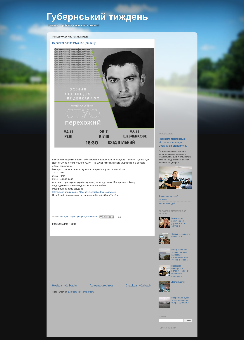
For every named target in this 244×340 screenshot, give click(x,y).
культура (70, 217)
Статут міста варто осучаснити (180, 235)
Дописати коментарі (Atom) (81, 292)
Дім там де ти (178, 282)
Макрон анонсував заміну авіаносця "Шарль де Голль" (180, 300)
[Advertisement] (101, 259)
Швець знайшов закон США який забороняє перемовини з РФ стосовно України (179, 255)
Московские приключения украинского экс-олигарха (179, 222)
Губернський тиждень (97, 16)
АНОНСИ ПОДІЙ (167, 203)
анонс (62, 217)
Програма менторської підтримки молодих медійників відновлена (173, 142)
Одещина (80, 217)
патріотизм (91, 217)
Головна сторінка (101, 285)
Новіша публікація (64, 285)
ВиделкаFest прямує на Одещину (74, 43)
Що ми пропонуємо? (168, 196)
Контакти (163, 200)
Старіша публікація (138, 285)
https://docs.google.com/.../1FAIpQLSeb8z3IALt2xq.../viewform (84, 192)
